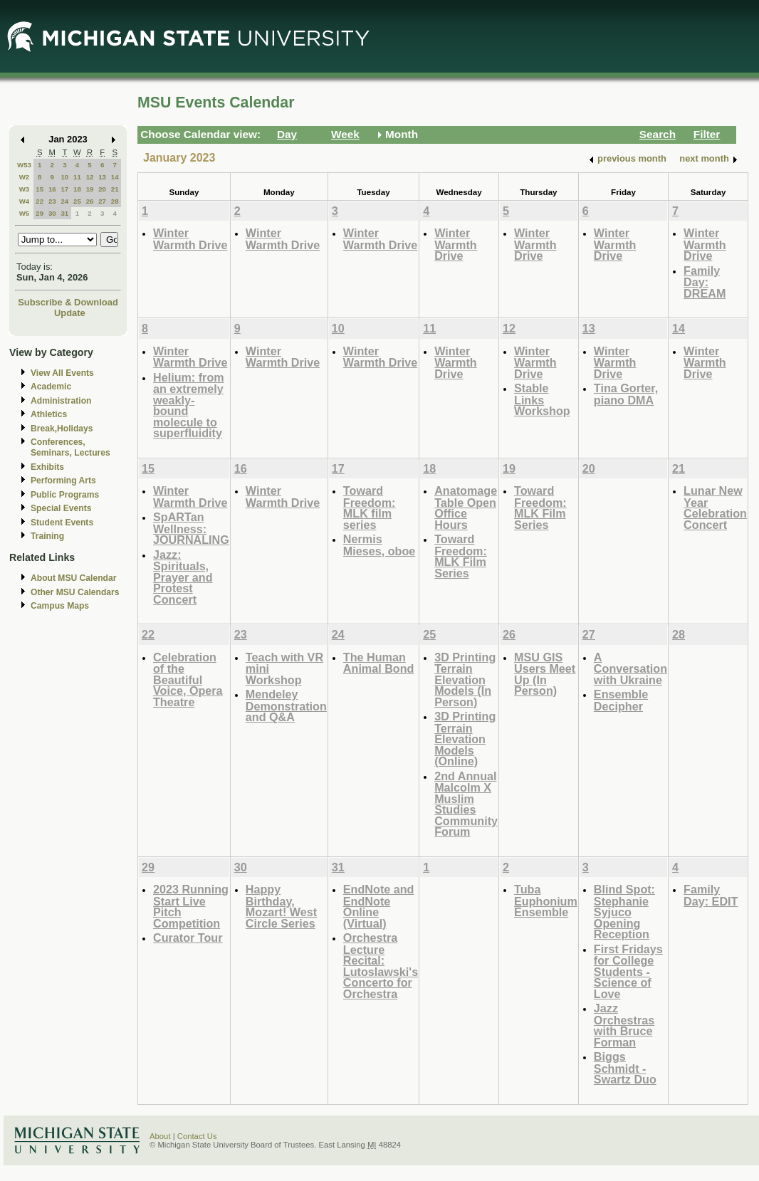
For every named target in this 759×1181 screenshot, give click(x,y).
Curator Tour (188, 937)
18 (77, 189)
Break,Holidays (62, 429)
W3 (24, 189)
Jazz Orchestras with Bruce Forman (624, 1025)
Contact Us (197, 1136)
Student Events (62, 522)
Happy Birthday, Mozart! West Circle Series (281, 906)
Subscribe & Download (68, 302)
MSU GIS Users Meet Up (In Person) (544, 674)
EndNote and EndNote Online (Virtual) (378, 906)
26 (90, 201)
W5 (24, 213)
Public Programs (65, 495)
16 (52, 189)
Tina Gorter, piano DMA (626, 394)
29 (39, 213)
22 (39, 201)
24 (64, 201)
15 (39, 189)
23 (52, 201)
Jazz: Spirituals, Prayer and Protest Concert (183, 577)
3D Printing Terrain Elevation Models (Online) (465, 738)
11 (77, 177)
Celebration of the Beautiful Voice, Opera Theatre (188, 679)
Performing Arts (63, 480)
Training (47, 536)
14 (115, 177)
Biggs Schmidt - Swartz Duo (625, 1068)
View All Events (62, 373)
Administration (61, 401)
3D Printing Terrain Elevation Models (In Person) (465, 679)
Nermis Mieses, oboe (379, 544)
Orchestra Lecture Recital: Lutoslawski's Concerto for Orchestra (380, 965)
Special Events (61, 508)
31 (64, 213)
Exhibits (47, 467)
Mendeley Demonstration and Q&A (286, 705)
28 (115, 201)
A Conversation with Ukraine (630, 668)
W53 (24, 165)
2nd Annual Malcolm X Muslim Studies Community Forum (466, 804)
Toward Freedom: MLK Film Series (460, 555)
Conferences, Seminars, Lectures (70, 447)
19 (90, 189)
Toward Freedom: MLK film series (369, 507)
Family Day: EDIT (711, 895)
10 (64, 177)
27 (102, 201)
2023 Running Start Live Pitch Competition (191, 906)
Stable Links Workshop (542, 399)
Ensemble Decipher (621, 700)
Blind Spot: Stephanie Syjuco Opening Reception (624, 911)
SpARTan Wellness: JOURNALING (191, 528)
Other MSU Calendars (75, 592)
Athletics (49, 414)
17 (64, 189)
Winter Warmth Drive (190, 238)
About (160, 1136)
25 (77, 201)
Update (69, 313)
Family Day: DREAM (705, 282)
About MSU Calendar (73, 578)
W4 (24, 201)
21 (115, 189)
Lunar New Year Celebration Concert (715, 507)
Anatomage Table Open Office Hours (465, 507)
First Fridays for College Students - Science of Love (628, 971)
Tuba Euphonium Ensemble (545, 900)
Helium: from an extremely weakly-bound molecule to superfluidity (188, 405)
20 (102, 189)
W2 (24, 177)
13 (102, 177)
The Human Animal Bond (378, 663)
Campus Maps (60, 606)
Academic (51, 387)
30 (52, 213)
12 (90, 177)
